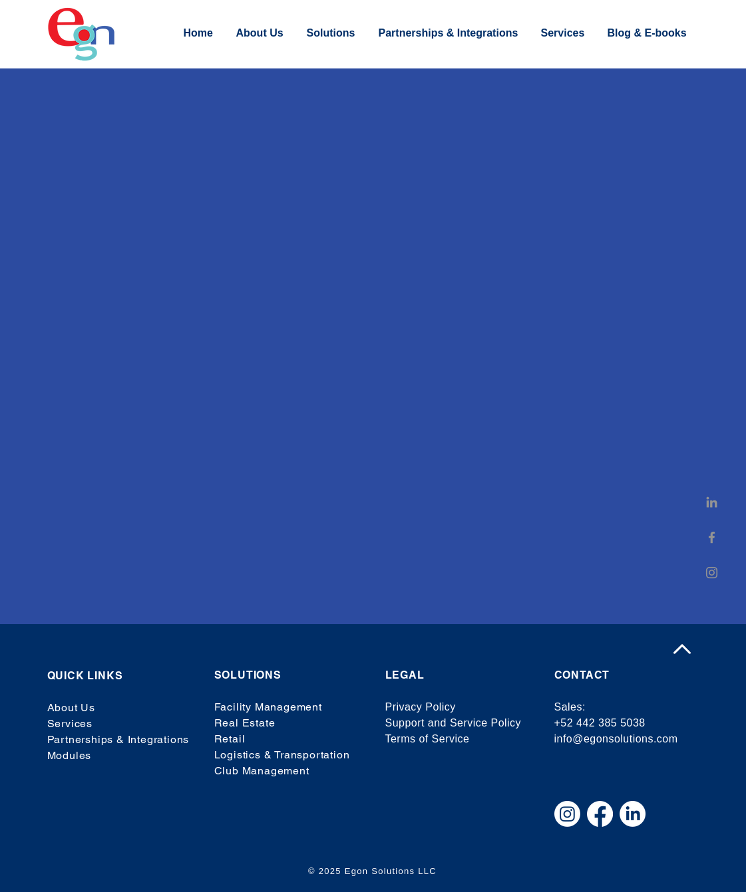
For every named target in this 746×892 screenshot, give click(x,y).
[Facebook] (711, 537)
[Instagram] (711, 572)
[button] (333, 33)
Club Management (261, 770)
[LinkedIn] (711, 502)
